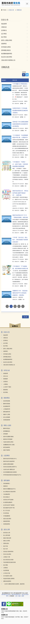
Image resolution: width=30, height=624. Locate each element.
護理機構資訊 (5, 431)
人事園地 (4, 384)
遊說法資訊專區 (6, 518)
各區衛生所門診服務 (7, 499)
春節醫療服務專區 (6, 53)
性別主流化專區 (6, 554)
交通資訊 (4, 381)
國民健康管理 (5, 411)
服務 (23, 596)
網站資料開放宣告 (16, 594)
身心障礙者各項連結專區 (8, 491)
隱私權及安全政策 (6, 594)
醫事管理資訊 (5, 428)
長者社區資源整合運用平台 (9, 466)
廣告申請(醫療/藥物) (7, 436)
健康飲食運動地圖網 (7, 464)
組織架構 (4, 373)
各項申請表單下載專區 (7, 505)
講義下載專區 (5, 450)
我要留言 (4, 486)
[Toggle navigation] (27, 3)
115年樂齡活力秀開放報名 (19, 84)
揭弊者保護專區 (6, 581)
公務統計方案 (5, 557)
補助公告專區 (5, 540)
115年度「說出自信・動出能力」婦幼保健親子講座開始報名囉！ (20, 240)
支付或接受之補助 (6, 576)
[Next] (22, 306)
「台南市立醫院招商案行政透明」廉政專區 (13, 584)
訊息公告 (11, 10)
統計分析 (4, 548)
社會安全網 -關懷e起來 (8, 469)
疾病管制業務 (5, 401)
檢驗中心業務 (5, 414)
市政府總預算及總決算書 (8, 562)
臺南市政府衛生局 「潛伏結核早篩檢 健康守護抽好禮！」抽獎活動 (20, 193)
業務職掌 (4, 379)
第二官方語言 (5, 510)
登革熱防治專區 (6, 47)
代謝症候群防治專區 (7, 442)
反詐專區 (4, 34)
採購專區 (4, 43)
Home (4, 10)
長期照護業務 (5, 420)
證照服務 (4, 434)
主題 (16, 596)
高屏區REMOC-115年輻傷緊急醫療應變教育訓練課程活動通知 (20, 110)
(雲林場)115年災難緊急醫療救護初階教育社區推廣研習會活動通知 (20, 124)
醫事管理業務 (5, 403)
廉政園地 (4, 389)
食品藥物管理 (5, 406)
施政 (19, 596)
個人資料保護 (5, 535)
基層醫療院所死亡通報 (7, 444)
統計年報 (4, 546)
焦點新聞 (4, 24)
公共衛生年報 (5, 573)
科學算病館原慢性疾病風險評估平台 (11, 475)
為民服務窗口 (5, 483)
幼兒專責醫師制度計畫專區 (9, 472)
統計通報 (4, 565)
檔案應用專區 (5, 521)
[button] (15, 325)
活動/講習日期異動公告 (8, 60)
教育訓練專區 (5, 447)
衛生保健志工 (5, 497)
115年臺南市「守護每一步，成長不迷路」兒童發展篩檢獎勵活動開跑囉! (20, 164)
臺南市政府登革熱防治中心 (9, 458)
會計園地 (4, 392)
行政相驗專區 (5, 494)
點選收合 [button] (15, 326)
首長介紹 (4, 376)
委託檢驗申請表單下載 (7, 507)
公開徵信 (4, 567)
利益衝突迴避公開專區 (7, 578)
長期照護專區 (5, 524)
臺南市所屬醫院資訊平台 (8, 489)
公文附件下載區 (6, 387)
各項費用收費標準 (6, 502)
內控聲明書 (5, 570)
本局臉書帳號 (5, 516)
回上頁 (25, 316)
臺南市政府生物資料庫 (7, 461)
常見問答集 (5, 513)
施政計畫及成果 (6, 538)
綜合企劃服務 (5, 417)
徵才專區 (4, 37)
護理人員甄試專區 (6, 40)
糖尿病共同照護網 (6, 439)
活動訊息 (19, 10)
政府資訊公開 (5, 532)
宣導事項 (4, 30)
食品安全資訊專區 (6, 57)
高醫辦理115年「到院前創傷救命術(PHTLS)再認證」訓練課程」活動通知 (20, 293)
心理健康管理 (5, 409)
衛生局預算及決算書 (7, 559)
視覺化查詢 (5, 543)
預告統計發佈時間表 (7, 551)
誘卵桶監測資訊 (6, 50)
